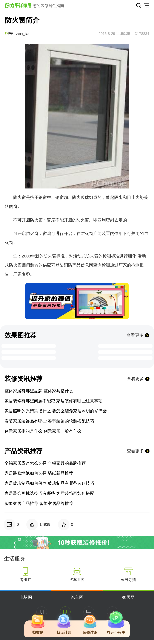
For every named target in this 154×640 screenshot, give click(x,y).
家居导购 (128, 579)
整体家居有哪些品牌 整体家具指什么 (39, 391)
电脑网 (25, 597)
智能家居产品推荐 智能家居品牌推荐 (39, 503)
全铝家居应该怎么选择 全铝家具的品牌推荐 (45, 463)
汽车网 (77, 597)
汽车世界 (77, 579)
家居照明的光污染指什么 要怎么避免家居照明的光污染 (56, 411)
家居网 (128, 597)
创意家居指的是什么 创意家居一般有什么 (43, 431)
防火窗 (19, 197)
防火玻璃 (80, 197)
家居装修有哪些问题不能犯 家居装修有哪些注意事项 (54, 401)
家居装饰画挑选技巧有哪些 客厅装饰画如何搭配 (49, 493)
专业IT (25, 579)
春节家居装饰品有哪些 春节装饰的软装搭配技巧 (49, 421)
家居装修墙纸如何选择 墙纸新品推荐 (39, 473)
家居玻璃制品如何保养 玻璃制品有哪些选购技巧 (49, 483)
